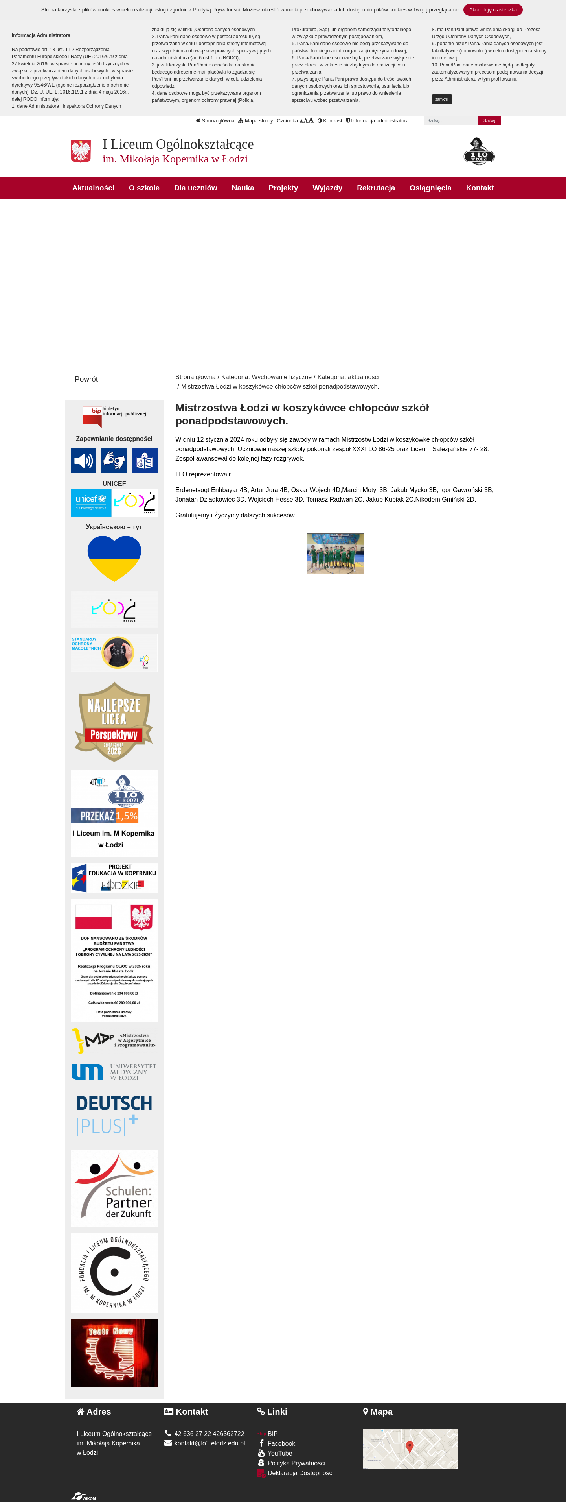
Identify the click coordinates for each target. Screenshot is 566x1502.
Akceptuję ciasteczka (493, 10)
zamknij (441, 99)
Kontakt (480, 188)
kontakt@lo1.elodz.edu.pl (204, 1443)
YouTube (274, 1453)
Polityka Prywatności (291, 1463)
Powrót (86, 379)
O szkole (144, 188)
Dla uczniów (195, 188)
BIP (267, 1433)
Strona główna (215, 121)
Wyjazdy (328, 188)
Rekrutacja (376, 188)
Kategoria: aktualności (348, 377)
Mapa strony (255, 121)
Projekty (283, 188)
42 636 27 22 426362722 (204, 1433)
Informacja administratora (377, 121)
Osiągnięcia (431, 188)
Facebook (276, 1443)
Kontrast (330, 121)
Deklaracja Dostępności (295, 1473)
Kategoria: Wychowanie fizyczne (266, 377)
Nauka (243, 188)
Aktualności (93, 188)
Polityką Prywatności (216, 10)
